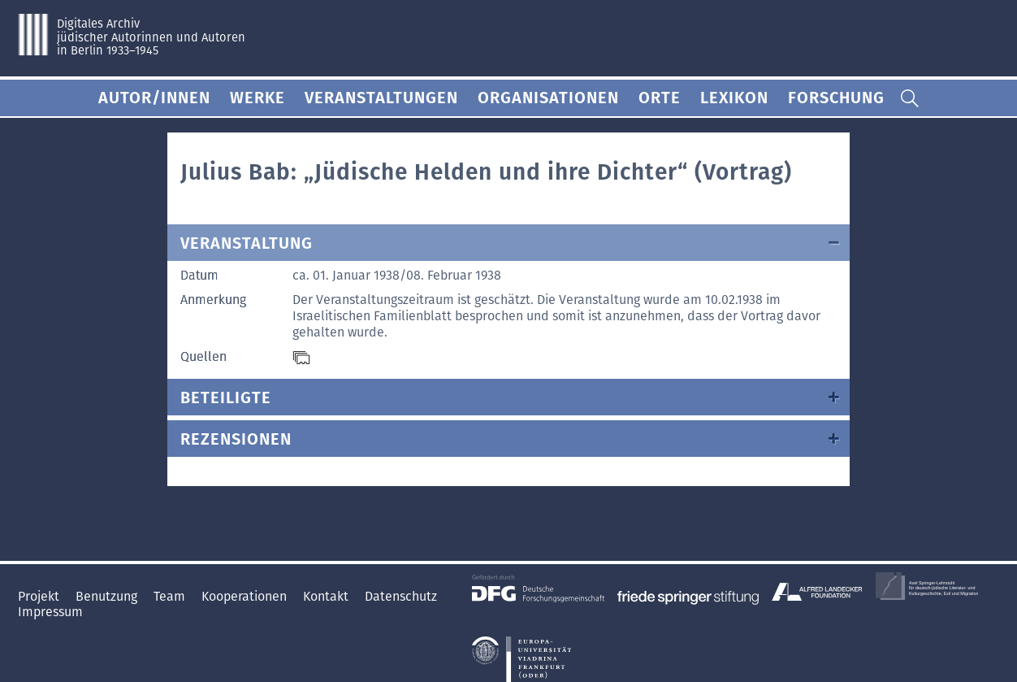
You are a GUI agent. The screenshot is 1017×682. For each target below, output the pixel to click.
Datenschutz (401, 596)
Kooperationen (245, 596)
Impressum (50, 611)
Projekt (40, 596)
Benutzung (108, 596)
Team (171, 596)
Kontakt (327, 596)
